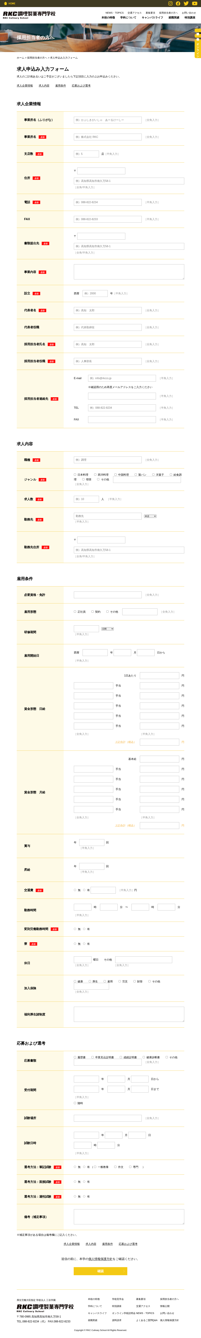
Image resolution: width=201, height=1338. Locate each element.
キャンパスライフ (152, 17)
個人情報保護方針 (100, 1259)
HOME (9, 3)
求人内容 (44, 85)
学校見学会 (198, 36)
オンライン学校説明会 (197, 48)
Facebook (178, 3)
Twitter (186, 3)
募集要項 (150, 12)
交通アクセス (135, 12)
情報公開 (165, 1306)
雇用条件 (60, 85)
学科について (128, 17)
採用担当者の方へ (168, 12)
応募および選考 (81, 85)
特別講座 (190, 17)
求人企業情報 (25, 85)
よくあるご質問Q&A (147, 1320)
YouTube (194, 3)
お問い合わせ (189, 12)
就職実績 (174, 17)
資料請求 (198, 30)
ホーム (20, 57)
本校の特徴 (108, 17)
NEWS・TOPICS (115, 12)
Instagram (170, 3)
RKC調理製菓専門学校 (29, 15)
